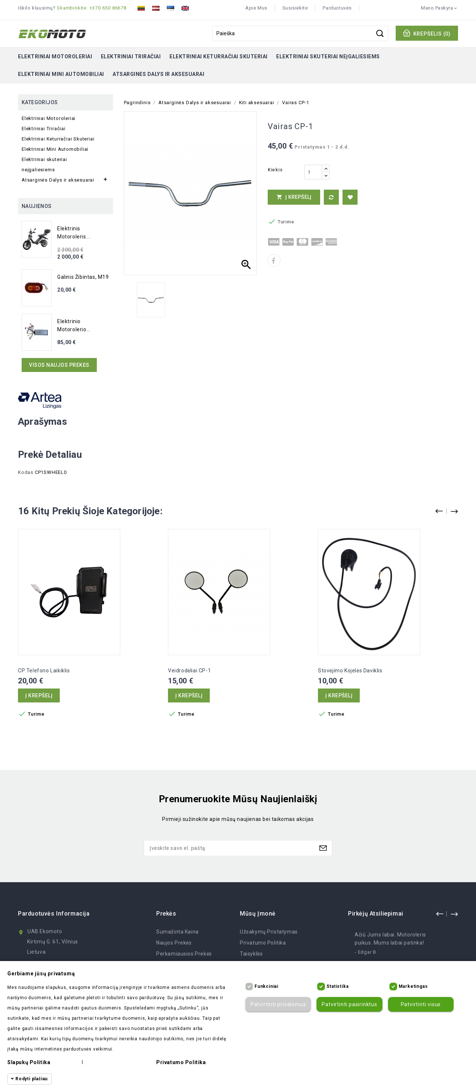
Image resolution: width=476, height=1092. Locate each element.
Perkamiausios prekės (184, 954)
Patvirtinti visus (421, 1004)
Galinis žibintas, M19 (83, 277)
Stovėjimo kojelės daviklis (350, 670)
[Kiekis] (313, 172)
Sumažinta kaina (177, 932)
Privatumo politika (263, 943)
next (454, 913)
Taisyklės (251, 954)
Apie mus (256, 8)
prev (439, 913)
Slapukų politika (28, 1062)
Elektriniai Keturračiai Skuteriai (218, 56)
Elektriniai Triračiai (131, 56)
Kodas (25, 472)
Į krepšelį (294, 197)
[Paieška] (300, 33)
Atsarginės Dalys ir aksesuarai (158, 74)
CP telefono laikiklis (44, 670)
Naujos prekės (174, 943)
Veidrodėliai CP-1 (189, 670)
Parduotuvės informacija (54, 913)
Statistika (337, 986)
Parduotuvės (337, 8)
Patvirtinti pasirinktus (349, 1004)
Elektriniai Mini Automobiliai (61, 74)
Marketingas (413, 986)
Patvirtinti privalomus (278, 1004)
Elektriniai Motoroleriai (55, 56)
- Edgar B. (366, 952)
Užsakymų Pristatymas (269, 932)
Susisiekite (295, 8)
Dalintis (274, 261)
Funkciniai (266, 986)
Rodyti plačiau (31, 1078)
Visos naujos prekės (59, 365)
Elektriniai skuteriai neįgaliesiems (328, 56)
